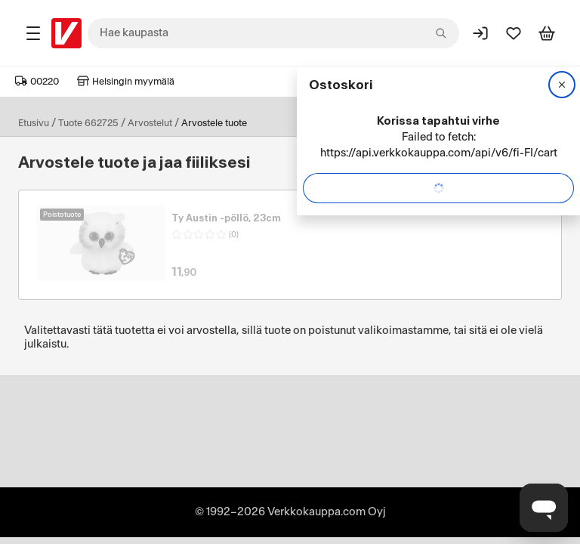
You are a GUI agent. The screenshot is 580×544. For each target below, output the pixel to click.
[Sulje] (562, 85)
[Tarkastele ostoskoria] (547, 33)
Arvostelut (150, 123)
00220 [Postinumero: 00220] (37, 82)
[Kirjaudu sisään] (480, 33)
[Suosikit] (513, 33)
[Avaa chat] (544, 508)
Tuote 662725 (88, 123)
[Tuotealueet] (33, 33)
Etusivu (33, 123)
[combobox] (273, 33)
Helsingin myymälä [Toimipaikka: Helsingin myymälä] (125, 82)
